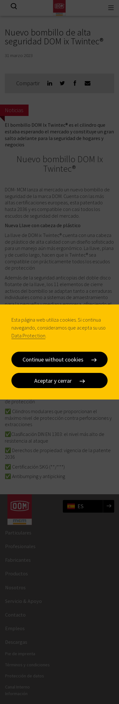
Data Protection (28, 335)
